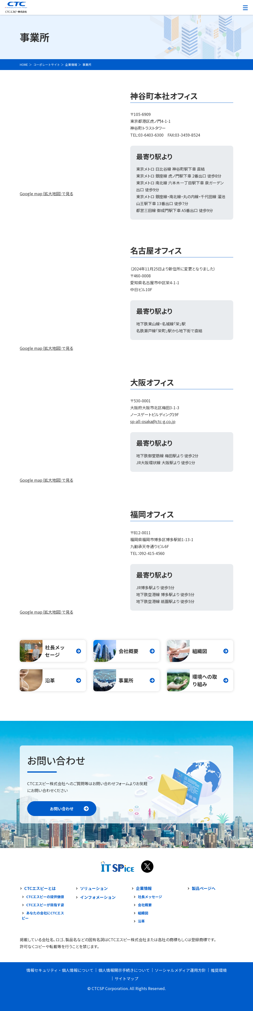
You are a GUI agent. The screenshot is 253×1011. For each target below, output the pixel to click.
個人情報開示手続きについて (124, 970)
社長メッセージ (150, 896)
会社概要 (145, 904)
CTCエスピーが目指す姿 (45, 904)
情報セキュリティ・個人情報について (59, 970)
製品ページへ (203, 888)
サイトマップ (126, 978)
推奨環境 (219, 970)
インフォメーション (98, 897)
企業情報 (144, 888)
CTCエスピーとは (40, 888)
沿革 (141, 921)
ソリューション (94, 888)
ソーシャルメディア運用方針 (180, 970)
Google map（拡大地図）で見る (46, 193)
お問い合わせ (62, 809)
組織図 (143, 912)
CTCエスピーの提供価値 (45, 896)
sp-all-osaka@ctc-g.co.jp (152, 421)
